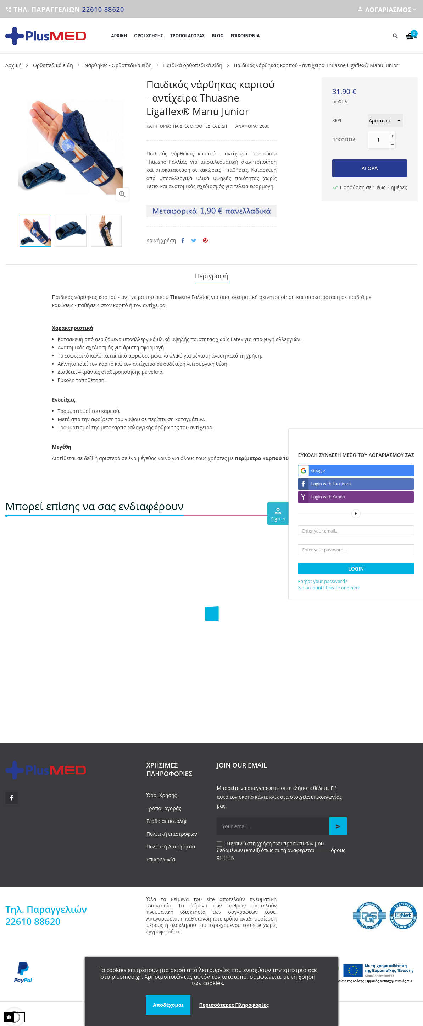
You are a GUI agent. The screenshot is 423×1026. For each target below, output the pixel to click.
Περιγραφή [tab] (211, 274)
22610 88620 (103, 9)
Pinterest (205, 240)
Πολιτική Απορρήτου (170, 843)
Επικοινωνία (160, 856)
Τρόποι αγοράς (163, 804)
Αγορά (370, 168)
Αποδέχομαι (168, 1005)
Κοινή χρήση (182, 240)
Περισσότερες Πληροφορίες (233, 1005)
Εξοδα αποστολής (167, 817)
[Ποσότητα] (378, 140)
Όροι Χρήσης (161, 791)
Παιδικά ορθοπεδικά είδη (200, 126)
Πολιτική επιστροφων (171, 830)
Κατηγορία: (158, 126)
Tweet (193, 240)
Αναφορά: (246, 126)
